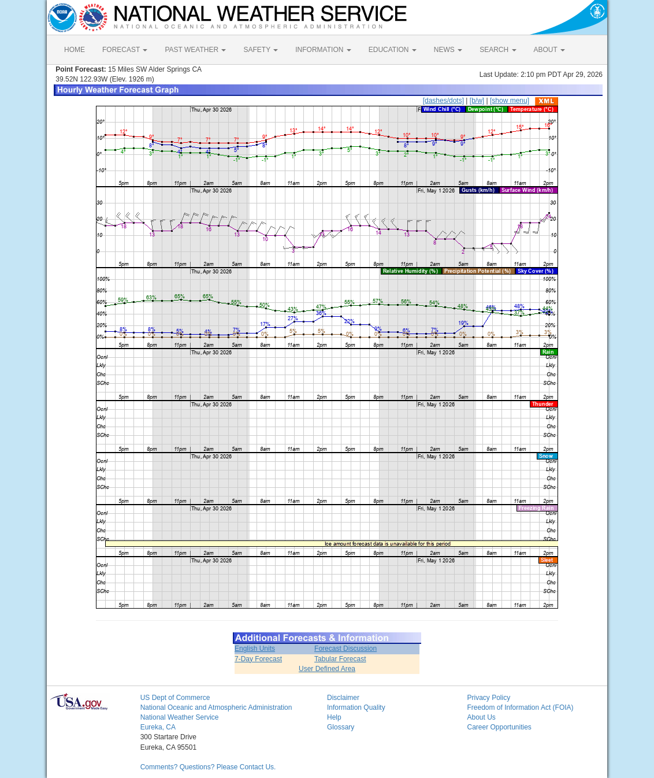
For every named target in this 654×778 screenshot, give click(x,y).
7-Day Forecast (258, 659)
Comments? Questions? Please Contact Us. (208, 767)
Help (334, 717)
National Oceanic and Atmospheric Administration (216, 707)
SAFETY (260, 50)
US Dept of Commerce (175, 698)
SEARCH (498, 50)
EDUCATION (393, 50)
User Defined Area (327, 669)
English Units (255, 648)
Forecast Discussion (345, 648)
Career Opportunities (499, 727)
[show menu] (509, 101)
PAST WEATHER (195, 50)
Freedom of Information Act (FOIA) (520, 707)
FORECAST (124, 50)
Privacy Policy (488, 698)
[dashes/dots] (443, 101)
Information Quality (356, 707)
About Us (481, 717)
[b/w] (477, 101)
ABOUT (549, 50)
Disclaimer (343, 698)
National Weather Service (179, 717)
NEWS (448, 50)
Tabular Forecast (340, 659)
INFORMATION (323, 50)
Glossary (340, 727)
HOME (74, 50)
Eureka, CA (158, 727)
